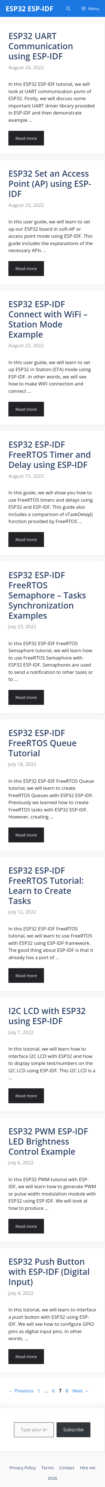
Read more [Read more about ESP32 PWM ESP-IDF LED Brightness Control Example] (26, 1226)
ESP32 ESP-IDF (29, 8)
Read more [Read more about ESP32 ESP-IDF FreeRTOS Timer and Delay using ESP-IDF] (26, 539)
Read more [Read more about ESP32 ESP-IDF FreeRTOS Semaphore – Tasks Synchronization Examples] (26, 697)
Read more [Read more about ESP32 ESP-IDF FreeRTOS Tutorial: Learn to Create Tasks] (26, 975)
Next (80, 1390)
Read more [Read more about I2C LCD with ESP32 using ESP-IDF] (26, 1095)
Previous (21, 1390)
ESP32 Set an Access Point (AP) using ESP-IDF (49, 183)
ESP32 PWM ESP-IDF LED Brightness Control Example (48, 1141)
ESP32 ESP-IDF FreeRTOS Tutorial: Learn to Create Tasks (46, 886)
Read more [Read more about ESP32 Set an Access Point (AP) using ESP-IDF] (26, 268)
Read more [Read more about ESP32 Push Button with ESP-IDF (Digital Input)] (26, 1356)
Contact (66, 1467)
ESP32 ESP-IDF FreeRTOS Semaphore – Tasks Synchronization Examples (47, 595)
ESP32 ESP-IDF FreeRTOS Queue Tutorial (42, 743)
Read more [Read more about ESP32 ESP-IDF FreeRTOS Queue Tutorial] (26, 835)
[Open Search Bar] (68, 8)
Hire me (87, 1467)
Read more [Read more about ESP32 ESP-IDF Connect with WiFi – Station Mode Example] (26, 409)
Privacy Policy (23, 1467)
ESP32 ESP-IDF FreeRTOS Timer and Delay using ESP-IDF (49, 454)
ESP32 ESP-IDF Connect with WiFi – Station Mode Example (48, 319)
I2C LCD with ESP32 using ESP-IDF (47, 1016)
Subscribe (73, 1430)
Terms (47, 1467)
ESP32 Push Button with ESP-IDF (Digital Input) (49, 1272)
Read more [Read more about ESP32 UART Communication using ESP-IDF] (26, 138)
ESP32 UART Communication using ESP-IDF (40, 46)
